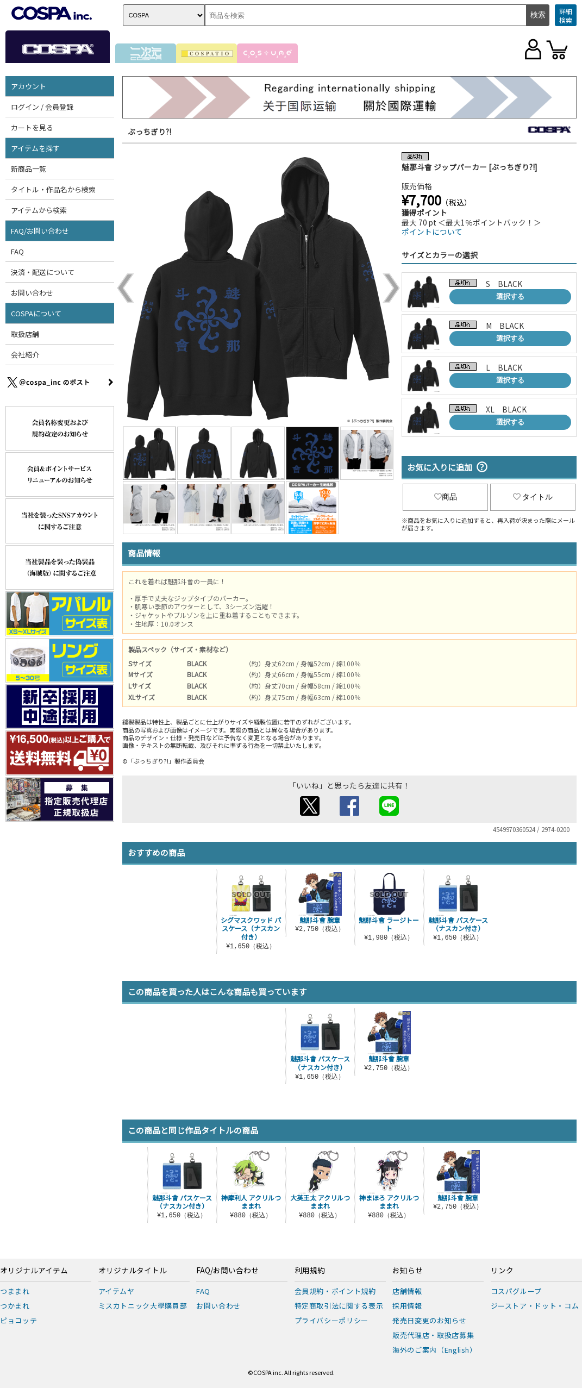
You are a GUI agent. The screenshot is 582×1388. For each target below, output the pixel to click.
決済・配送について (42, 272)
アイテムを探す (35, 148)
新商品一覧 (28, 169)
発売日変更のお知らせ (429, 1320)
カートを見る (32, 127)
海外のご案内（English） (434, 1350)
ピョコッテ (18, 1320)
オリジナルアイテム (34, 1271)
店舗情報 (407, 1291)
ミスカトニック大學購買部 (142, 1306)
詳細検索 (565, 15)
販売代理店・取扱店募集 (433, 1335)
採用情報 (407, 1306)
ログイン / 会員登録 (42, 107)
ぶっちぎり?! (149, 131)
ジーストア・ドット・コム (535, 1306)
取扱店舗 (25, 334)
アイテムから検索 (39, 210)
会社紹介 (25, 354)
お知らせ (407, 1271)
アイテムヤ (116, 1291)
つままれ (15, 1291)
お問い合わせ (32, 292)
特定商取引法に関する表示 (339, 1306)
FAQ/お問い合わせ (40, 231)
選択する (510, 296)
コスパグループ (516, 1291)
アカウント (28, 86)
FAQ (17, 251)
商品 (445, 496)
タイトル (533, 496)
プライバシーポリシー (332, 1320)
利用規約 (310, 1271)
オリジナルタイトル (132, 1271)
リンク (502, 1271)
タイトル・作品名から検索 (53, 189)
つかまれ (15, 1306)
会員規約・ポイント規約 (335, 1291)
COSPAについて (36, 313)
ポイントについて (432, 231)
